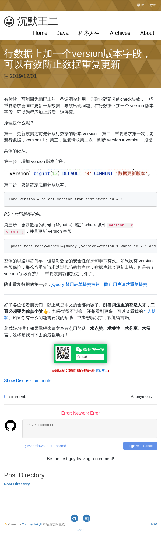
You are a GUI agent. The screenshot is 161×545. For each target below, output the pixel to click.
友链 (153, 5)
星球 (140, 5)
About (147, 33)
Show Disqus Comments (27, 380)
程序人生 (89, 33)
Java (63, 33)
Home (40, 33)
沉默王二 (31, 21)
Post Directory (17, 484)
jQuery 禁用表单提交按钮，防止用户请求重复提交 (99, 284)
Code (81, 530)
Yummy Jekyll (31, 524)
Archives (120, 33)
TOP (153, 524)
